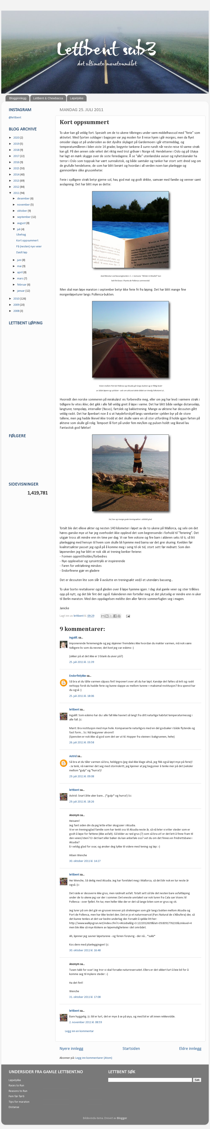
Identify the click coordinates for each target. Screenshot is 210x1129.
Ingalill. (73, 637)
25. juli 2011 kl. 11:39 (81, 662)
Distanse (14, 1107)
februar (22, 284)
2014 (16, 174)
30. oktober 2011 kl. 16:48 (85, 950)
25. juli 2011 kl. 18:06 (81, 696)
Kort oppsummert (27, 240)
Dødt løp (21, 252)
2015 (16, 168)
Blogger (122, 1118)
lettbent (79, 616)
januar (21, 291)
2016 (16, 162)
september (24, 217)
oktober (22, 211)
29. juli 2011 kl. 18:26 (81, 801)
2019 (16, 144)
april (20, 272)
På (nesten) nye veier (29, 246)
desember (23, 198)
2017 (16, 156)
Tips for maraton (19, 1102)
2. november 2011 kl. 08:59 (85, 1022)
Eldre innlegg (190, 1049)
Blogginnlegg (17, 98)
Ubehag (21, 234)
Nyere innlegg (71, 1049)
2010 (16, 298)
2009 (16, 305)
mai (19, 266)
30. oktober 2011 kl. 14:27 (85, 861)
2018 (16, 150)
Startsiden (131, 1049)
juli (19, 229)
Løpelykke (76, 98)
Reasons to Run (18, 1091)
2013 (16, 180)
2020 (16, 137)
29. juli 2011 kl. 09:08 (81, 776)
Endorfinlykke (77, 676)
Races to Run (16, 1085)
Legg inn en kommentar (79, 1031)
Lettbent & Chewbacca (48, 98)
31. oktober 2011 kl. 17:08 (85, 997)
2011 (16, 193)
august (21, 223)
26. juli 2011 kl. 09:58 (81, 742)
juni (19, 260)
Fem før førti (16, 1096)
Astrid (73, 756)
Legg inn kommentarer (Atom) (93, 1058)
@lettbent (15, 117)
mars (20, 278)
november (23, 204)
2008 (16, 311)
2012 (16, 187)
